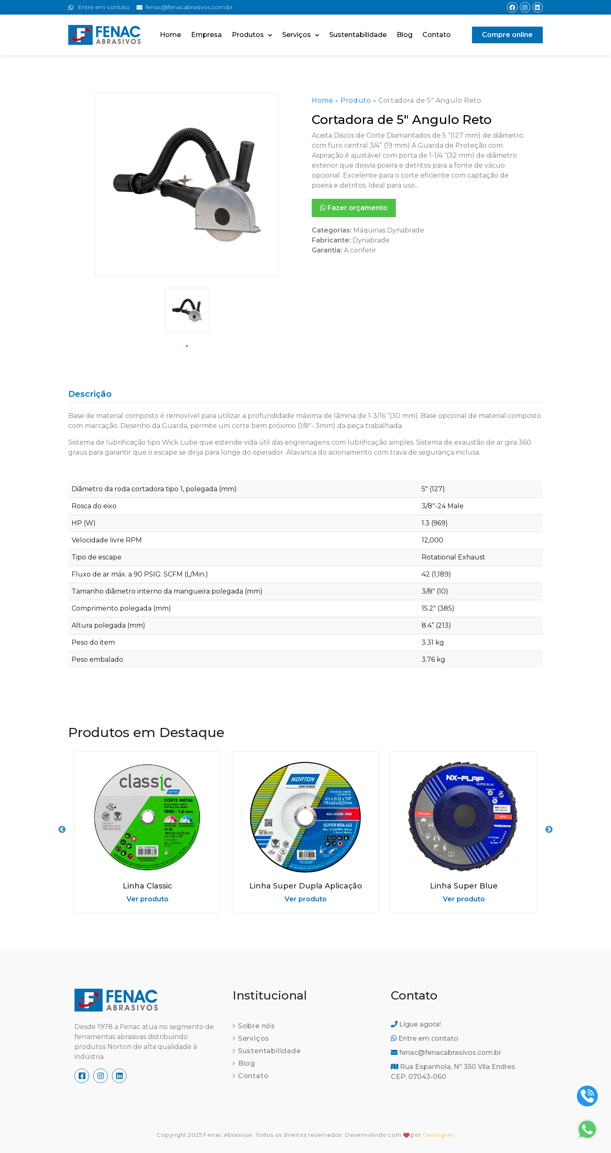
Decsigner (439, 1134)
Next (549, 830)
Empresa (206, 35)
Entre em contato (424, 1038)
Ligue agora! (416, 1024)
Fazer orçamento (353, 208)
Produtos (252, 35)
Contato (436, 35)
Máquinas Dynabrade (388, 230)
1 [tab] (187, 346)
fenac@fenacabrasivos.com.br (446, 1053)
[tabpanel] (187, 310)
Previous (62, 830)
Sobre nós (256, 1026)
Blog (404, 35)
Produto (355, 100)
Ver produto (148, 899)
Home (170, 35)
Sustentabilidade (358, 35)
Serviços (300, 35)
